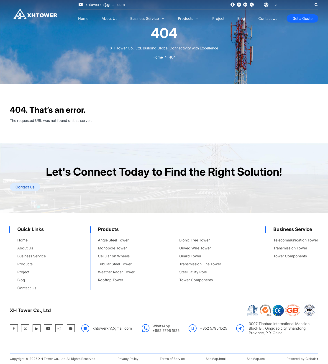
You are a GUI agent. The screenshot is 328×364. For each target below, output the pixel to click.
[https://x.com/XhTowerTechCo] (252, 5)
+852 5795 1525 (165, 330)
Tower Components (196, 280)
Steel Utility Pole (193, 272)
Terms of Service (172, 359)
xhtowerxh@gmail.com (112, 328)
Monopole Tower (112, 248)
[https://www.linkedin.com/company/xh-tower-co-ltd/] (239, 5)
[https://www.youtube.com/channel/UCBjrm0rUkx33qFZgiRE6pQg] (245, 5)
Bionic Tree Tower (194, 240)
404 (172, 57)
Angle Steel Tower (113, 240)
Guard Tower (190, 256)
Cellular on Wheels (114, 256)
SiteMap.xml (256, 359)
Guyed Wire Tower (195, 248)
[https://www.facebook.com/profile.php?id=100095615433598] (232, 5)
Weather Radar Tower (116, 272)
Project (218, 18)
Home (83, 18)
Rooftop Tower (110, 280)
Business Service (144, 18)
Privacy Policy (128, 359)
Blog (241, 18)
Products (185, 18)
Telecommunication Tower (295, 240)
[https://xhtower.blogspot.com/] (71, 328)
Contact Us (267, 18)
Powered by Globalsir (302, 359)
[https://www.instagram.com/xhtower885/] (59, 328)
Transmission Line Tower (200, 264)
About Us (109, 18)
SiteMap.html (216, 359)
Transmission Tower (290, 248)
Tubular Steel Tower (115, 264)
